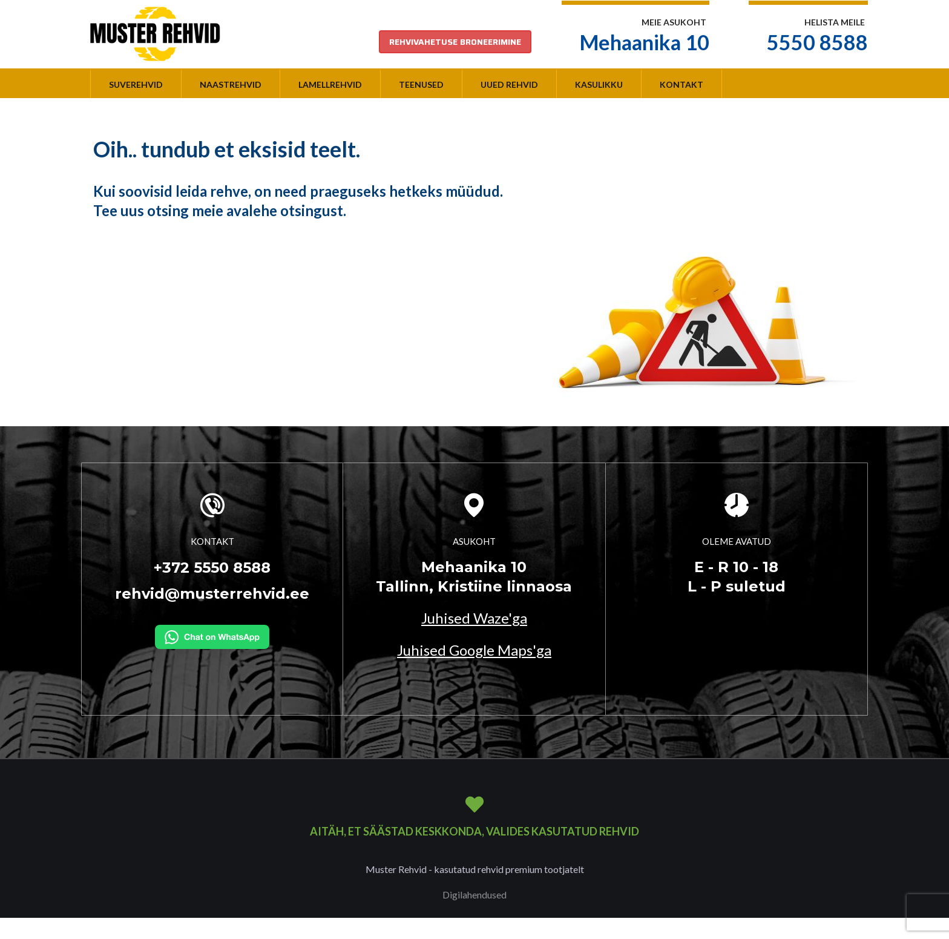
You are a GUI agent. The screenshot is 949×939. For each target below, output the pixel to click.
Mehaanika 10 (644, 42)
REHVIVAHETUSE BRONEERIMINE (455, 41)
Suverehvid (136, 84)
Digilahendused (474, 894)
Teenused (421, 84)
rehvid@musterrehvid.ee (212, 593)
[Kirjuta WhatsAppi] (212, 635)
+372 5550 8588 (212, 567)
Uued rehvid (509, 84)
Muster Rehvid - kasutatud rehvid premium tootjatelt (475, 869)
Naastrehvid (230, 84)
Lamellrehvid (330, 84)
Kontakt (681, 84)
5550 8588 (817, 42)
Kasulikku (599, 84)
